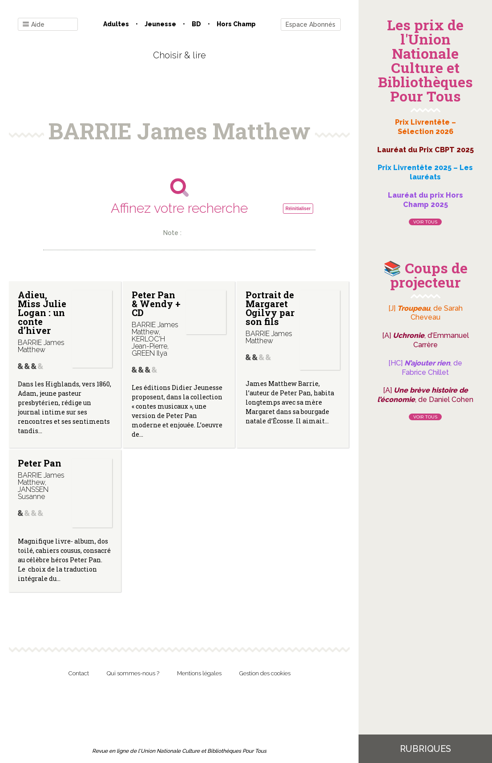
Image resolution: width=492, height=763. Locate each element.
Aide (33, 24)
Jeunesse (160, 24)
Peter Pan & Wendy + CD (156, 303)
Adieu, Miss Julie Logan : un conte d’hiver (42, 312)
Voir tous (425, 221)
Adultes (116, 24)
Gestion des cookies (264, 673)
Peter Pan (39, 463)
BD (196, 24)
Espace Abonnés (310, 24)
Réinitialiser (298, 208)
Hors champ (236, 24)
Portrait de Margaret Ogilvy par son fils (270, 308)
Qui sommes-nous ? (133, 673)
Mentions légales (199, 673)
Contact (79, 673)
